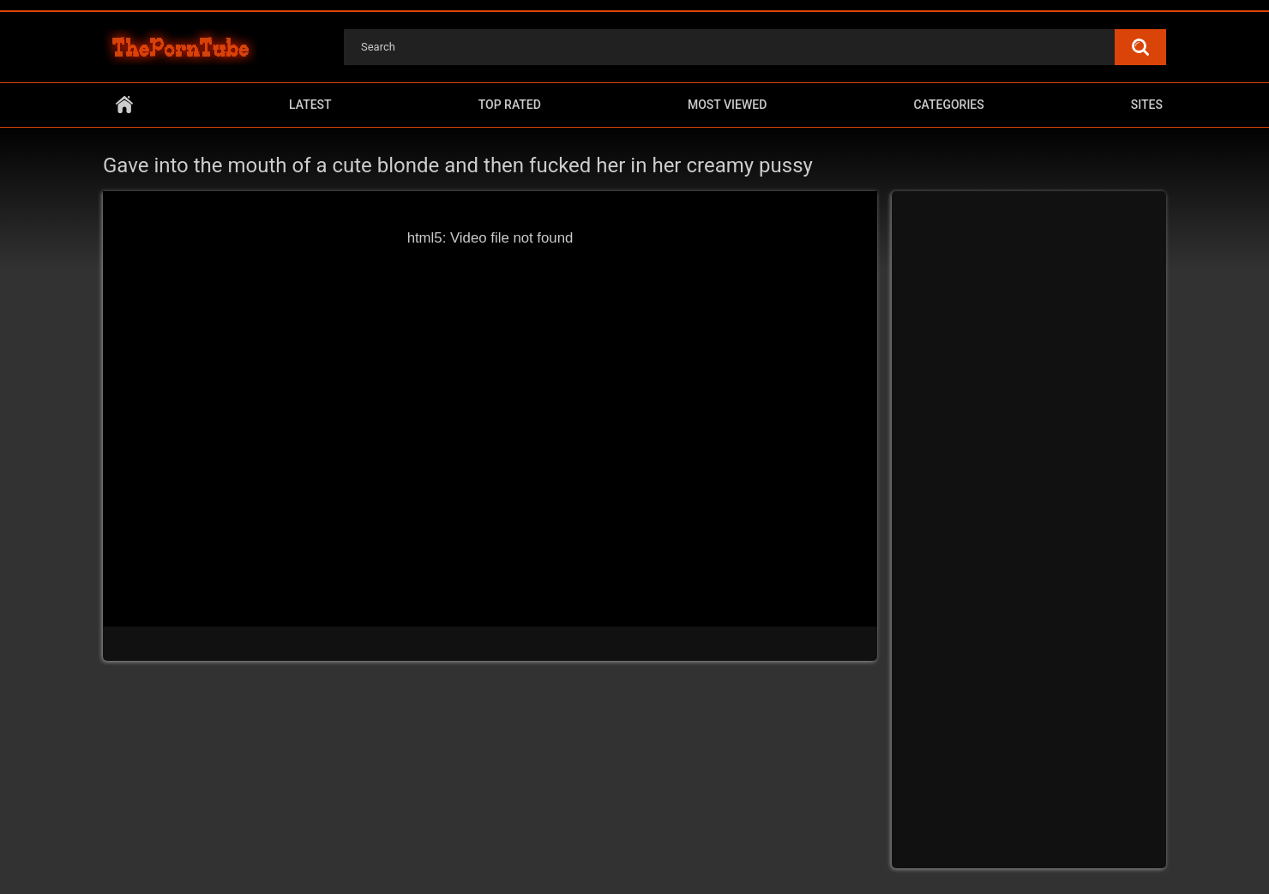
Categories (948, 104)
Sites (1147, 104)
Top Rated (509, 104)
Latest (310, 104)
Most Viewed (727, 104)
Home (124, 105)
